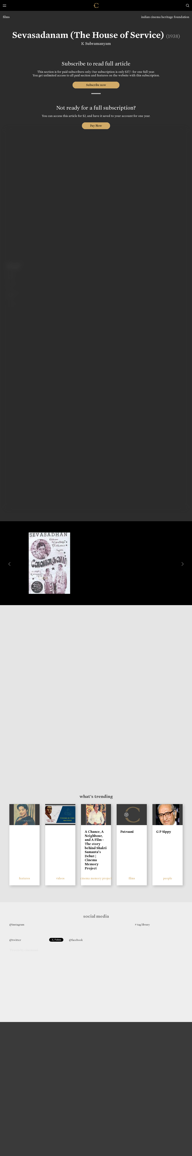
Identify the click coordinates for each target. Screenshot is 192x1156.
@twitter (15, 940)
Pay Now (96, 125)
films (6, 17)
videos (60, 878)
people (167, 878)
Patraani (127, 832)
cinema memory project (96, 878)
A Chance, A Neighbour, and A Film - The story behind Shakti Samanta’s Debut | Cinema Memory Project (95, 850)
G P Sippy (163, 832)
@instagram (16, 924)
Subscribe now (96, 85)
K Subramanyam (96, 43)
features (24, 878)
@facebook (76, 940)
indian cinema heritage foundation (165, 17)
